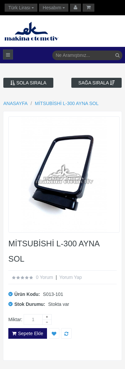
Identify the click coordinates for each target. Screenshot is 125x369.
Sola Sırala (28, 82)
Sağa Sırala (96, 82)
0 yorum (44, 277)
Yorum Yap (70, 277)
